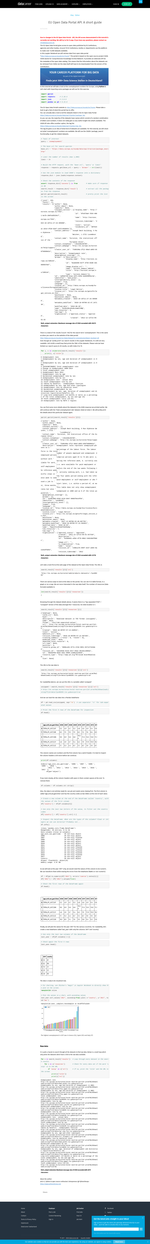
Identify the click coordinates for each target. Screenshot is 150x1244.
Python (77, 15)
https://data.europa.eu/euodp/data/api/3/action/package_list (62, 115)
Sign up (127, 4)
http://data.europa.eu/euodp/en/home (55, 56)
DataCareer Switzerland (29, 1227)
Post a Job (52, 1212)
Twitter (109, 1212)
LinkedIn (110, 1220)
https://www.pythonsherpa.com (50, 1184)
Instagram (110, 1216)
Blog (72, 15)
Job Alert (79, 1219)
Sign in (116, 4)
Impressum (24, 1223)
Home (23, 1208)
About (23, 1212)
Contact (23, 1216)
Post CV (79, 1216)
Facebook (110, 1208)
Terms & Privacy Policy (28, 1219)
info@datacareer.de (47, 43)
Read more (119, 1242)
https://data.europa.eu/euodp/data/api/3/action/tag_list (60, 126)
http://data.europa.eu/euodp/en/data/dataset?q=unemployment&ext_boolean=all (69, 338)
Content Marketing (55, 1216)
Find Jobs (80, 1212)
